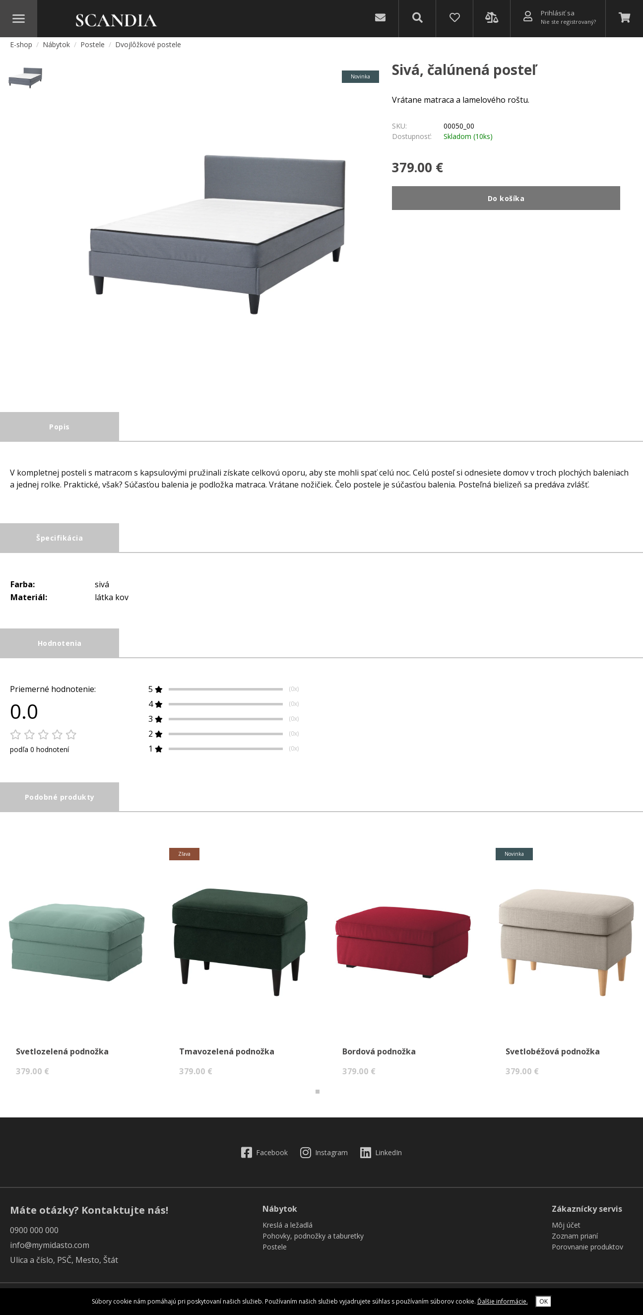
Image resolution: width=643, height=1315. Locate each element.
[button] (318, 1097)
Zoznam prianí (575, 1241)
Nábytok (57, 49)
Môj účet (566, 1230)
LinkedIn (381, 1157)
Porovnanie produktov (587, 1251)
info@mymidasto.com (49, 1250)
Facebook (264, 1157)
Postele (93, 49)
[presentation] (14, 856)
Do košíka (506, 203)
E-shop (21, 49)
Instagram (324, 1157)
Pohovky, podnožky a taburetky (313, 1241)
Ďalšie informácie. (502, 1301)
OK (543, 1301)
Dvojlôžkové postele (148, 49)
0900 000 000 (34, 1235)
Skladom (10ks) (468, 141)
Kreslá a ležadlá (287, 1230)
